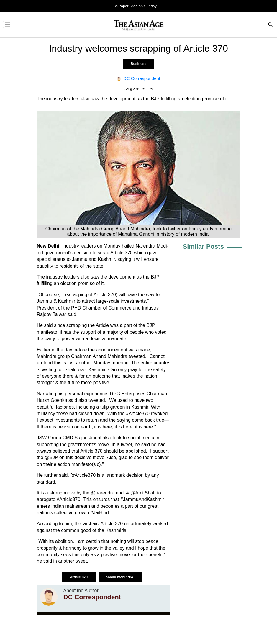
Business (138, 64)
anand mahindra (120, 577)
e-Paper (122, 6)
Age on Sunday (144, 6)
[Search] (270, 25)
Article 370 (79, 577)
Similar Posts (203, 246)
